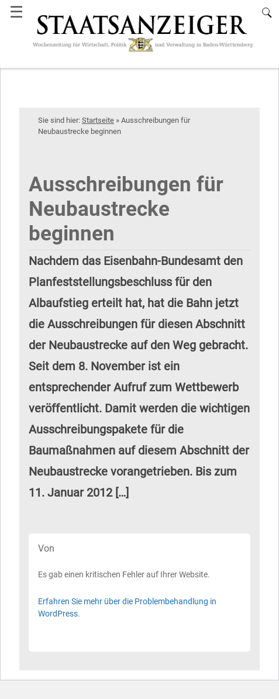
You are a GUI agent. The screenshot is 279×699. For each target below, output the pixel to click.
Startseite (98, 120)
